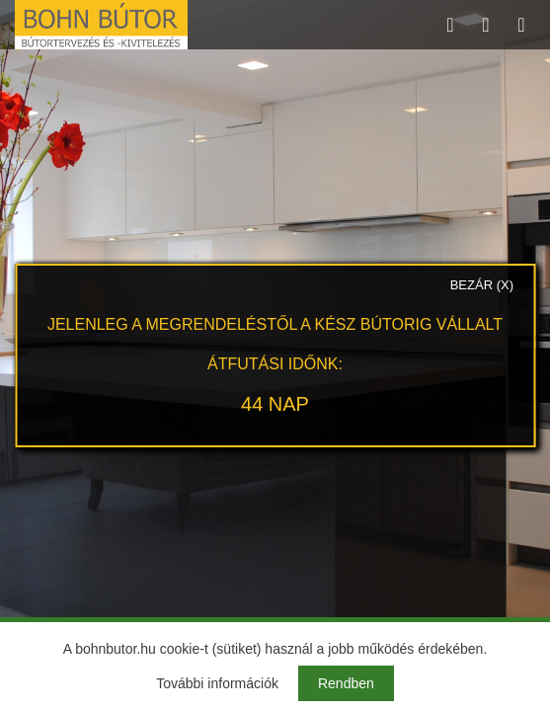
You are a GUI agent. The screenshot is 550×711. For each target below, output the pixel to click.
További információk (217, 683)
